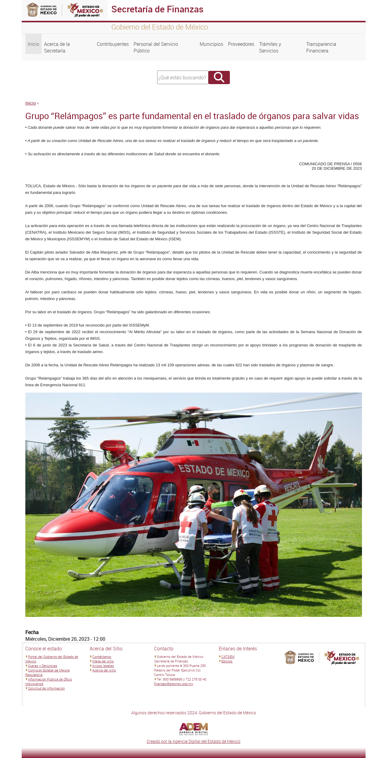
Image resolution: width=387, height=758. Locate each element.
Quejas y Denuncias (42, 665)
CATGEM (228, 656)
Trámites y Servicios (270, 47)
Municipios (211, 44)
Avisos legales (103, 665)
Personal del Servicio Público (156, 47)
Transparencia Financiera (321, 47)
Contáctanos (101, 656)
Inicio (33, 44)
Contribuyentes (113, 44)
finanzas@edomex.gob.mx (173, 683)
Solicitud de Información (46, 688)
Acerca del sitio (104, 670)
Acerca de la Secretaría (57, 47)
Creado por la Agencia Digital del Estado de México (193, 741)
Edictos (227, 661)
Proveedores (241, 44)
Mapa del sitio (103, 661)
